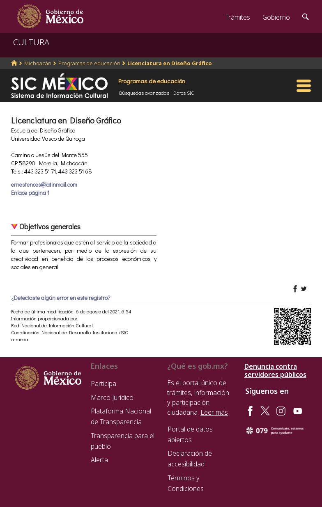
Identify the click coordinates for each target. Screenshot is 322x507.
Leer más (214, 412)
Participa (103, 383)
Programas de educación (89, 63)
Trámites (237, 17)
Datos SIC (183, 92)
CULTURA (31, 42)
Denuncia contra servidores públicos (275, 370)
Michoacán (37, 63)
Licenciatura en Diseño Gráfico (169, 63)
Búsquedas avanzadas (144, 92)
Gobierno (276, 17)
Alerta (99, 459)
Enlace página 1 (30, 192)
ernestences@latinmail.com (44, 184)
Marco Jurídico (112, 397)
